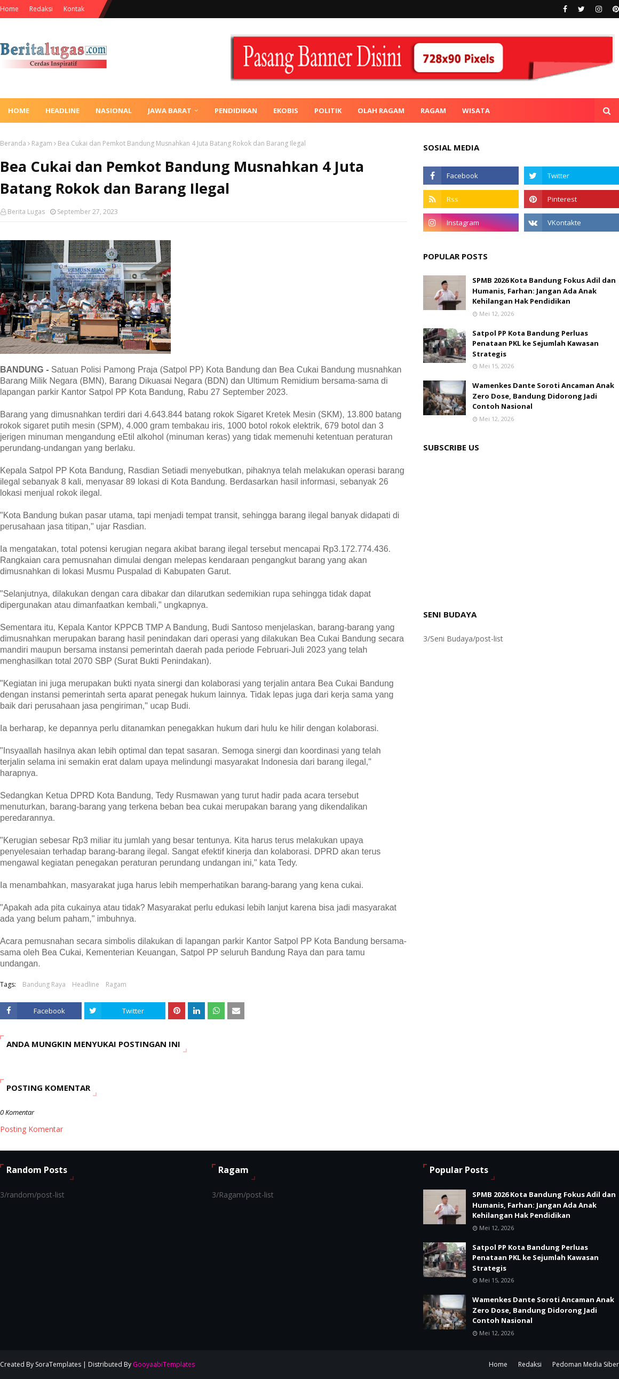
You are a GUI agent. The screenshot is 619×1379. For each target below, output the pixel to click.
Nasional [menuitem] (114, 110)
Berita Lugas (26, 211)
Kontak (74, 8)
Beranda (13, 143)
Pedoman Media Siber (585, 1364)
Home (9, 8)
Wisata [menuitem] (476, 110)
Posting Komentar (31, 1129)
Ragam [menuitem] (433, 110)
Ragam (41, 143)
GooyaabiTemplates (164, 1364)
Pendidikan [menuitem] (236, 110)
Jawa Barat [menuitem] (170, 110)
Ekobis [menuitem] (285, 110)
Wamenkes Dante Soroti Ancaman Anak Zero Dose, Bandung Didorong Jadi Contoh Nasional (543, 396)
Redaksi (41, 8)
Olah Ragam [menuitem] (381, 110)
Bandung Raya (44, 984)
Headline (85, 984)
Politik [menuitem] (328, 110)
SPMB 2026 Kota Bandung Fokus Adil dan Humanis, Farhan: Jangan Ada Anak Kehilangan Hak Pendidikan (544, 290)
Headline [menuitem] (62, 110)
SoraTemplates (58, 1364)
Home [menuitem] (18, 110)
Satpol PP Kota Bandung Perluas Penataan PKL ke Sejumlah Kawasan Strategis (535, 343)
